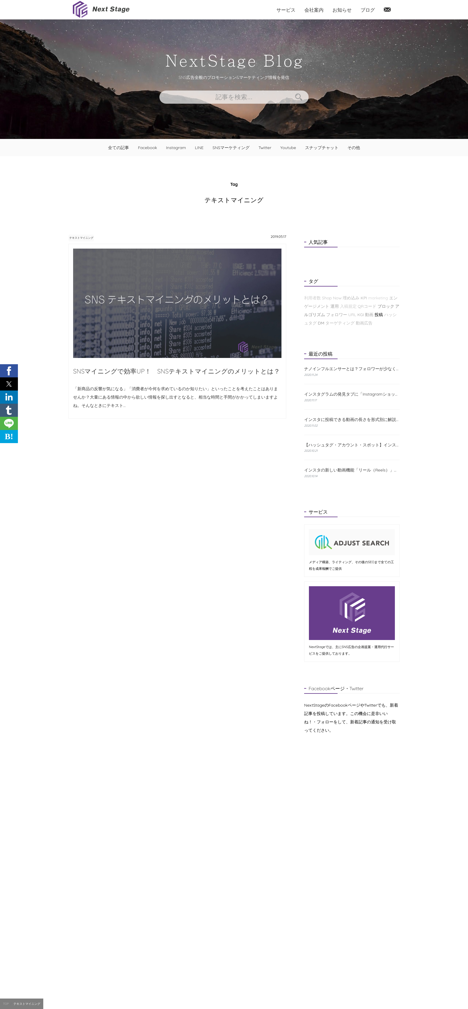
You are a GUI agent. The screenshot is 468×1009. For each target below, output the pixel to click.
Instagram (176, 147)
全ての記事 (118, 147)
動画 (369, 314)
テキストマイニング (89, 237)
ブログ (368, 10)
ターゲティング (340, 323)
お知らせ (342, 10)
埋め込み (351, 298)
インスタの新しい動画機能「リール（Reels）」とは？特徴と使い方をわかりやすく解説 (352, 470)
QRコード (367, 306)
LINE (199, 147)
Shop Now (332, 298)
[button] (9, 370)
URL (352, 314)
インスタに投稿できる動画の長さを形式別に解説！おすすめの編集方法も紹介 (352, 419)
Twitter (264, 147)
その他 (353, 147)
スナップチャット (321, 147)
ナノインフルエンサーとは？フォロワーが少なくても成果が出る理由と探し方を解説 (352, 368)
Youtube (288, 147)
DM (321, 323)
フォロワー (336, 314)
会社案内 (314, 10)
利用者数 (312, 298)
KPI (364, 298)
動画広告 (364, 323)
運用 (334, 306)
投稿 (379, 314)
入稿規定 (348, 306)
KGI (360, 314)
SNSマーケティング (231, 147)
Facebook (147, 147)
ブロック (386, 306)
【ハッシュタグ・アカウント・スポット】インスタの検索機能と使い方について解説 (352, 445)
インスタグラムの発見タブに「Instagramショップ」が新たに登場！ (352, 394)
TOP (6, 1004)
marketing (378, 298)
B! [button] (9, 436)
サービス (285, 10)
